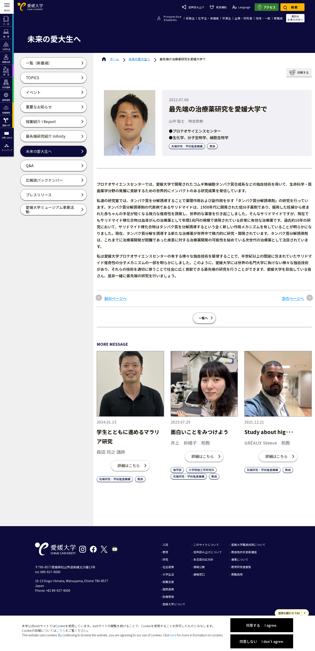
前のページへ (115, 298)
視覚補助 (218, 7)
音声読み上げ (193, 7)
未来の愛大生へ (139, 59)
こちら (60, 630)
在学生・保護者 (208, 18)
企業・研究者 (243, 18)
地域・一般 (263, 18)
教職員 (278, 18)
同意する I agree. (261, 625)
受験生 (190, 18)
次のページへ (293, 298)
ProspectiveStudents (172, 18)
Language (241, 7)
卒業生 (226, 18)
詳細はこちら (128, 465)
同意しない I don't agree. (262, 641)
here (173, 635)
